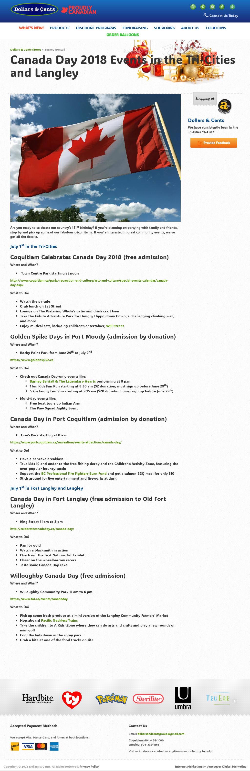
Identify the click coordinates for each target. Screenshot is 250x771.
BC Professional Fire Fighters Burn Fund (74, 473)
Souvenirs (164, 27)
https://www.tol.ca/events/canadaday (39, 599)
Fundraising (135, 27)
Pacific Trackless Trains (59, 620)
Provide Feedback (214, 143)
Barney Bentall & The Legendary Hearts (63, 381)
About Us (190, 27)
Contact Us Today (221, 15)
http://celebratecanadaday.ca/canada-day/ (42, 529)
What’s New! (31, 27)
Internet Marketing (188, 766)
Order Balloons (122, 34)
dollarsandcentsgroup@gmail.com (161, 734)
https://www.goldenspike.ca (31, 360)
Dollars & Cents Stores (25, 49)
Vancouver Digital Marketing (226, 766)
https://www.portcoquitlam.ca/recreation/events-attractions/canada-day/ (66, 442)
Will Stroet (115, 325)
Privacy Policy (89, 766)
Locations (216, 27)
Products (60, 27)
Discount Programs (96, 27)
